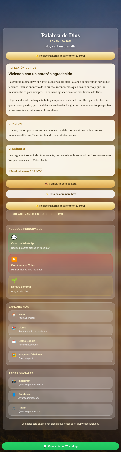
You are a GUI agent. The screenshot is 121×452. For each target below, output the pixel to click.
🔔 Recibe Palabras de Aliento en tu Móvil (60, 55)
